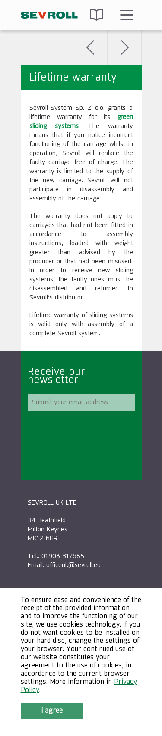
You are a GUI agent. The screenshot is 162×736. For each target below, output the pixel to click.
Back (90, 47)
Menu (126, 15)
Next (124, 47)
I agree (52, 711)
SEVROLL (49, 15)
